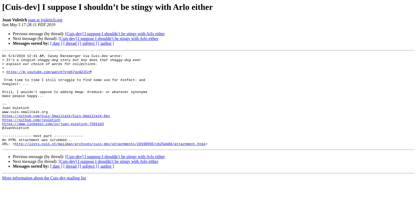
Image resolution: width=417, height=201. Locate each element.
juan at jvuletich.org (45, 20)
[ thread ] (71, 43)
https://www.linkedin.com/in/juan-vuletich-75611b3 (53, 138)
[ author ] (106, 43)
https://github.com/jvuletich (31, 133)
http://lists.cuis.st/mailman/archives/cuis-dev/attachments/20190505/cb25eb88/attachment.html (110, 162)
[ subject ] (88, 43)
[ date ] (56, 43)
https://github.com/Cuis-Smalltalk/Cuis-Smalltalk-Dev (56, 128)
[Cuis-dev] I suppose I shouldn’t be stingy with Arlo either (115, 33)
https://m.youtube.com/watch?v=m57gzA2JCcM (48, 75)
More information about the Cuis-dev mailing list (44, 196)
